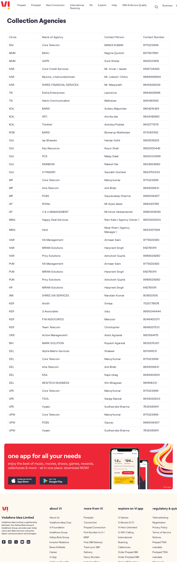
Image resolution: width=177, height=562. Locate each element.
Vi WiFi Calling (126, 532)
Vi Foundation (56, 527)
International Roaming (77, 7)
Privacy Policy (159, 527)
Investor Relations (59, 542)
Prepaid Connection (95, 527)
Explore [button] (102, 5)
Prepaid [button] (21, 5)
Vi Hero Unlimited (127, 527)
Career (53, 552)
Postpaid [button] (36, 5)
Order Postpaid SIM (128, 556)
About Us (54, 517)
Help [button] (114, 5)
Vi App (53, 556)
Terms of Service (161, 532)
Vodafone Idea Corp (60, 522)
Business (168, 5)
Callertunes (124, 547)
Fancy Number (92, 556)
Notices (156, 537)
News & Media (57, 547)
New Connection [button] (55, 5)
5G (91, 5)
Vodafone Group (58, 532)
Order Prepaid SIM (128, 552)
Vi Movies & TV (126, 522)
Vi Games (123, 517)
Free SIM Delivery (93, 542)
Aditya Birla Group (59, 537)
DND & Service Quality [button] (134, 5)
